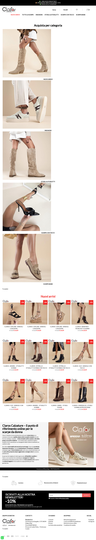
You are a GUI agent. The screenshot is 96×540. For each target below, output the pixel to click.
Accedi (65, 10)
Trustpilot (5, 289)
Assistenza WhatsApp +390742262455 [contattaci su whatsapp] (48, 469)
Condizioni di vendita (70, 525)
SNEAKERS (39, 15)
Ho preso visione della (59, 498)
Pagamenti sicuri (82, 483)
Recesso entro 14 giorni (51, 482)
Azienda (50, 521)
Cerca (54, 10)
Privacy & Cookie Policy (32, 527)
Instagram (91, 521)
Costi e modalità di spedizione (72, 521)
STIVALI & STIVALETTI (52, 15)
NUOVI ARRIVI (15, 15)
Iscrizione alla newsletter (55, 525)
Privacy (50, 523)
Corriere (20, 483)
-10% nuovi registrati (48, 1)
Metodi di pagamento (70, 519)
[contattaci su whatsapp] (2, 537)
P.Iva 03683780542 (31, 525)
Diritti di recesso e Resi (70, 523)
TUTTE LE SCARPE (28, 15)
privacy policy (65, 498)
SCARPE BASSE (80, 15)
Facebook (91, 519)
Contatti (50, 519)
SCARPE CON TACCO (67, 15)
